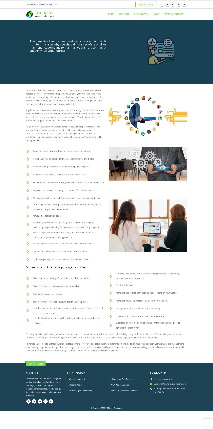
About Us (124, 14)
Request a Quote (145, 4)
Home (111, 14)
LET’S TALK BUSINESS (174, 14)
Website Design (76, 385)
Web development (77, 379)
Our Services (140, 14)
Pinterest (40, 401)
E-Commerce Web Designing (122, 379)
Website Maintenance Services (123, 390)
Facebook (28, 401)
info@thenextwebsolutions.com (42, 4)
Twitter (34, 401)
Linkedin (51, 401)
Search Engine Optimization (80, 390)
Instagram (45, 401)
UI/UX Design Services (119, 385)
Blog (156, 14)
